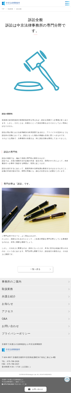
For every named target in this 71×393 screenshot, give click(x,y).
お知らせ (7, 303)
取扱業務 (7, 289)
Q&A (4, 318)
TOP (67, 379)
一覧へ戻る (35, 269)
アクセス (7, 311)
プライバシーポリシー (16, 333)
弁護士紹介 (9, 296)
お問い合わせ (10, 326)
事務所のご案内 (11, 281)
